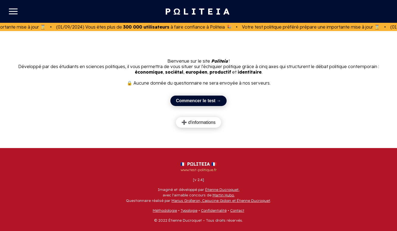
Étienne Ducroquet (221, 189)
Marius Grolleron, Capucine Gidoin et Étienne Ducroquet (220, 200)
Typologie (189, 210)
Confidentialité (214, 210)
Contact (237, 210)
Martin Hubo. (224, 195)
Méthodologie (165, 210)
